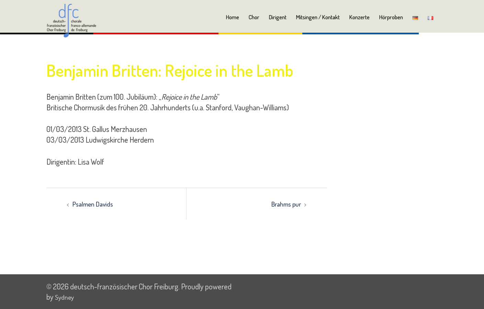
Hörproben (391, 17)
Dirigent (277, 17)
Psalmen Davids (95, 203)
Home (232, 17)
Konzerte (359, 17)
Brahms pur (284, 203)
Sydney (66, 296)
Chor (254, 17)
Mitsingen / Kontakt (318, 17)
